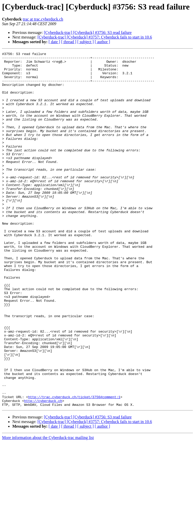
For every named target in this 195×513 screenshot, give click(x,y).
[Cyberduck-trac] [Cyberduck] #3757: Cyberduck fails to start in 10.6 (95, 37)
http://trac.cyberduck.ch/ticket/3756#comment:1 (74, 466)
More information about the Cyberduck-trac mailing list (48, 508)
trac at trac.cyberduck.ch (43, 19)
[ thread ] (68, 42)
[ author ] (102, 42)
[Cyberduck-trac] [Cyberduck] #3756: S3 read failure (88, 32)
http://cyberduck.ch (43, 471)
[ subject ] (85, 42)
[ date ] (54, 42)
